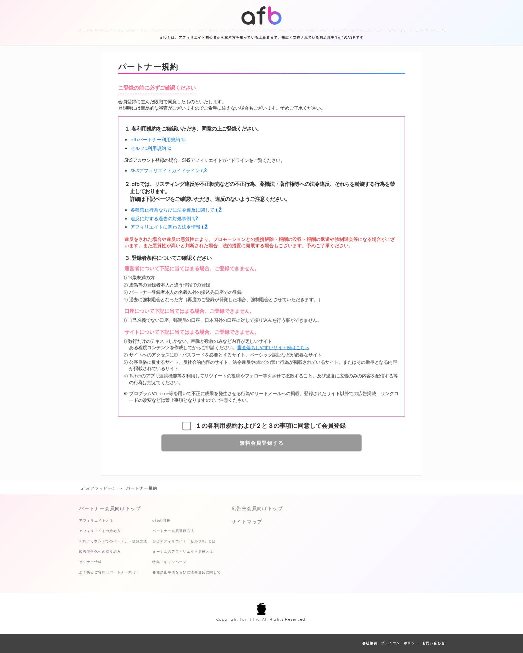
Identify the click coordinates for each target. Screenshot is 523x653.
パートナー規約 (141, 488)
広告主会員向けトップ (257, 508)
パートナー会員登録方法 (173, 531)
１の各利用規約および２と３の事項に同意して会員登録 (270, 425)
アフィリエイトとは (96, 520)
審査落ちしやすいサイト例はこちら (273, 347)
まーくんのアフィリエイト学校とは (182, 551)
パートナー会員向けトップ (110, 508)
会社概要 (370, 643)
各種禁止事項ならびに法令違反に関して (186, 572)
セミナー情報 (90, 562)
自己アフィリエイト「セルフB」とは (184, 541)
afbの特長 (161, 520)
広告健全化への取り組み (100, 551)
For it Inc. (250, 619)
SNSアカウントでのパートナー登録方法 (113, 541)
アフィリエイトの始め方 (100, 531)
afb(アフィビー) (98, 488)
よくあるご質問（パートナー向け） (109, 572)
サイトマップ (246, 522)
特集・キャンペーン (169, 562)
